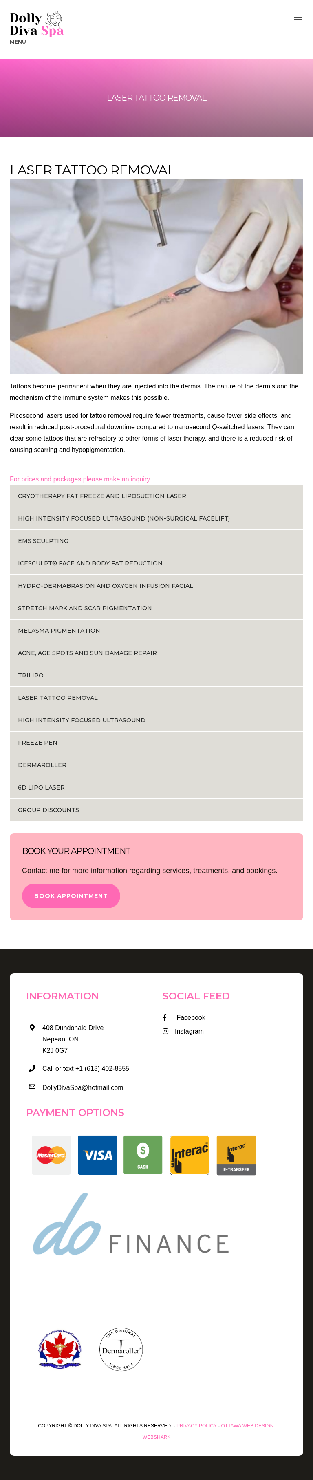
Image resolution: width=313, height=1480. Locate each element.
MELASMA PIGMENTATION (59, 630)
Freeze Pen (37, 742)
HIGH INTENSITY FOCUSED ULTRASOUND (81, 720)
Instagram (183, 1031)
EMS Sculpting (43, 541)
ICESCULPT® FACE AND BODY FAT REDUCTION (90, 563)
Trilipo (31, 675)
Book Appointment (71, 896)
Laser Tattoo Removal (58, 697)
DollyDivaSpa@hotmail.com (82, 1087)
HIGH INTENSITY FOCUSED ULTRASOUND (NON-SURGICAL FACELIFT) (124, 518)
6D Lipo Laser (41, 787)
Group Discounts (48, 810)
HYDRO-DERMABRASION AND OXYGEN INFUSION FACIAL (105, 585)
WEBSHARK (157, 1437)
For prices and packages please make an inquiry (80, 479)
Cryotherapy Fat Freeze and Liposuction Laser (102, 496)
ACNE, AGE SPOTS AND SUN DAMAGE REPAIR (87, 653)
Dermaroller (42, 765)
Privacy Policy (196, 1426)
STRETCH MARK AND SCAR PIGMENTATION (85, 608)
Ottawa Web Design (247, 1426)
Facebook (184, 1017)
